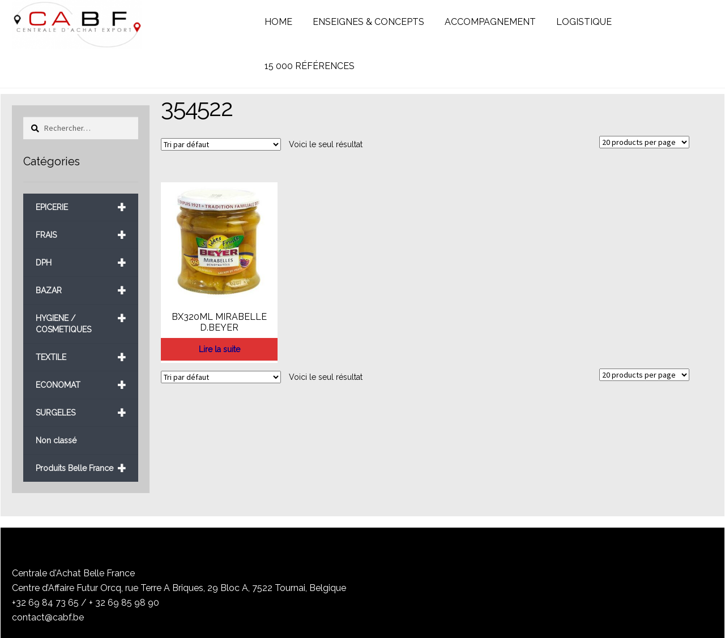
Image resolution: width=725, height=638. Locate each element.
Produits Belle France (81, 468)
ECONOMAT (81, 385)
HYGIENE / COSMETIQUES (81, 319)
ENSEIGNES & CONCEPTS (368, 21)
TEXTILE (81, 357)
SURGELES (81, 413)
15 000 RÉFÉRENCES (310, 66)
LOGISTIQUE (584, 21)
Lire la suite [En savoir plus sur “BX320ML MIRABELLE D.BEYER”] (219, 349)
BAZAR (81, 290)
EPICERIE (81, 207)
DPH (81, 263)
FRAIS (81, 235)
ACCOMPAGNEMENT (490, 21)
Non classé (56, 440)
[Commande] (221, 144)
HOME (278, 21)
